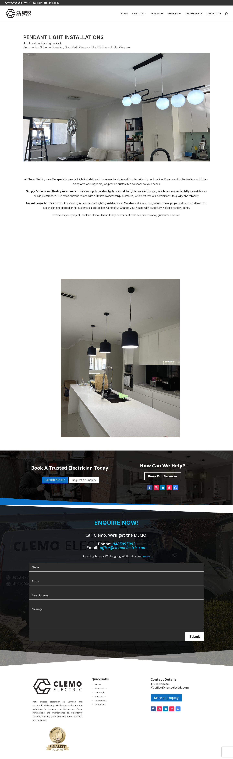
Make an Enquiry (166, 698)
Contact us (213, 13)
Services (173, 13)
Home (124, 13)
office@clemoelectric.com (123, 547)
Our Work (157, 13)
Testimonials (193, 13)
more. (146, 556)
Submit (194, 637)
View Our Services (162, 476)
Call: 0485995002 (55, 480)
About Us (138, 13)
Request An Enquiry (84, 480)
